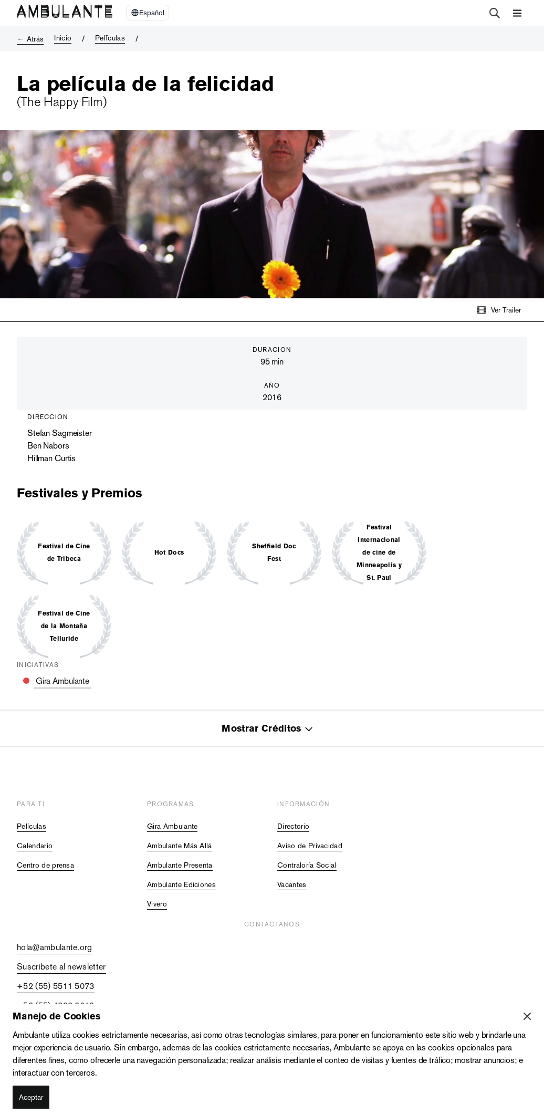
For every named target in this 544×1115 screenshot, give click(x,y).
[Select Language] (147, 12)
